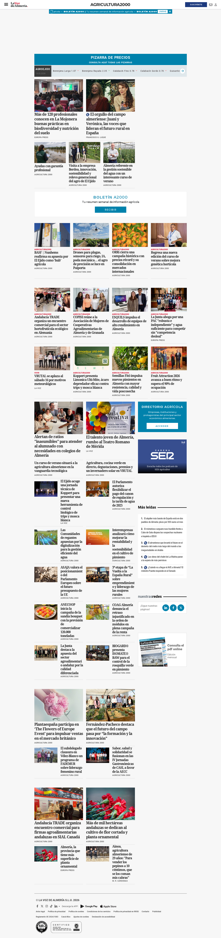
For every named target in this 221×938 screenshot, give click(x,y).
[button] (6, 4)
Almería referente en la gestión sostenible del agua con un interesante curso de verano (117, 173)
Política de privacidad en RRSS (126, 911)
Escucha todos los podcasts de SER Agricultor (162, 468)
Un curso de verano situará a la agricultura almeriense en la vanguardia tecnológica (55, 467)
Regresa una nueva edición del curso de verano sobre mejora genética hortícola (165, 258)
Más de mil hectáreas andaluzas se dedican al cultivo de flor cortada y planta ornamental (107, 830)
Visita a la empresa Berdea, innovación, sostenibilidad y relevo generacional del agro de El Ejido (83, 173)
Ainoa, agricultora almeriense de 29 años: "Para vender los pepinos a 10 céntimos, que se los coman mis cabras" (122, 862)
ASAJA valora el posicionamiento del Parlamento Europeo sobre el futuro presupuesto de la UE (71, 581)
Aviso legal (40, 911)
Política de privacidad (56, 911)
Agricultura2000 (110, 4)
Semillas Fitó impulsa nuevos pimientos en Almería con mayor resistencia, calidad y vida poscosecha (127, 383)
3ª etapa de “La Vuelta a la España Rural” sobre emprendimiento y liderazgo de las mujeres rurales (123, 581)
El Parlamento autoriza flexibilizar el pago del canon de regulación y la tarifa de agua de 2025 (123, 493)
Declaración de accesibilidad (103, 917)
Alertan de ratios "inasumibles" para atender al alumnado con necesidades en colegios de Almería (58, 446)
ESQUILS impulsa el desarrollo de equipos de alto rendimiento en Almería (129, 323)
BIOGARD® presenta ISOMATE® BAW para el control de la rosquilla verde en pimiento (123, 657)
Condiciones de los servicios (98, 911)
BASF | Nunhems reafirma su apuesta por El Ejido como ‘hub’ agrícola (51, 258)
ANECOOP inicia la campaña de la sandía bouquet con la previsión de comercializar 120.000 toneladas (72, 620)
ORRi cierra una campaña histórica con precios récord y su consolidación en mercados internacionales (128, 262)
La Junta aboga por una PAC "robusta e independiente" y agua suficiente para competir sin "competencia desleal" (168, 326)
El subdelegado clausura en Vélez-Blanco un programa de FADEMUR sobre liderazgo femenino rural (72, 760)
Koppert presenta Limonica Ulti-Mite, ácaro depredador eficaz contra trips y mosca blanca (91, 381)
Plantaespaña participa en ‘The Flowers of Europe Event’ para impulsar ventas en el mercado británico (58, 731)
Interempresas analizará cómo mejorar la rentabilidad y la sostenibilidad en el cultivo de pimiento (123, 543)
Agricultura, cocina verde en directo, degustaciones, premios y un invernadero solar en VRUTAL (109, 467)
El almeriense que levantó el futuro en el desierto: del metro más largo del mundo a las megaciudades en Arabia (161, 546)
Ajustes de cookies (81, 917)
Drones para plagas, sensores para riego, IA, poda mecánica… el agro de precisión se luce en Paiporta (90, 260)
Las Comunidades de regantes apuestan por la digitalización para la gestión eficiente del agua (71, 543)
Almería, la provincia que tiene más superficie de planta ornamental (70, 856)
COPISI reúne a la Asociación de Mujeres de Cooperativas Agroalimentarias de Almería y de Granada (91, 325)
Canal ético (65, 917)
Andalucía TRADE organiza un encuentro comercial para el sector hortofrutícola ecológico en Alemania (51, 325)
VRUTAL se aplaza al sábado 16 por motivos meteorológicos (50, 380)
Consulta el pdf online (175, 647)
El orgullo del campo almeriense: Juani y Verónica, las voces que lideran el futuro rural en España (108, 123)
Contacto (145, 911)
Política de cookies (76, 911)
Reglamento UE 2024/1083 (47, 917)
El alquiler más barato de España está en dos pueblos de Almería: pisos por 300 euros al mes (162, 520)
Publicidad (156, 911)
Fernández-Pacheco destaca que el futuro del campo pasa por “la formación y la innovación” (110, 731)
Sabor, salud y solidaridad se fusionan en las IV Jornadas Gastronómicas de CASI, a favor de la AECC (123, 760)
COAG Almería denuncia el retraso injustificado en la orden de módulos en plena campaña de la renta (123, 618)
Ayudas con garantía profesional (48, 168)
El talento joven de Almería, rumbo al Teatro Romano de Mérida (110, 442)
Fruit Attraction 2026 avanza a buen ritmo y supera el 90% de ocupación (166, 381)
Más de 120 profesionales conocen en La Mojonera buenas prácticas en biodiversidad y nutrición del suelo (56, 123)
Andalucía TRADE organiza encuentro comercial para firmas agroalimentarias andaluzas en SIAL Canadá (57, 830)
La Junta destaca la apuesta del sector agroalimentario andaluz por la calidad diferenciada (72, 659)
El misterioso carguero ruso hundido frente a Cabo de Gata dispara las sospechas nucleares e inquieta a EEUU (161, 532)
